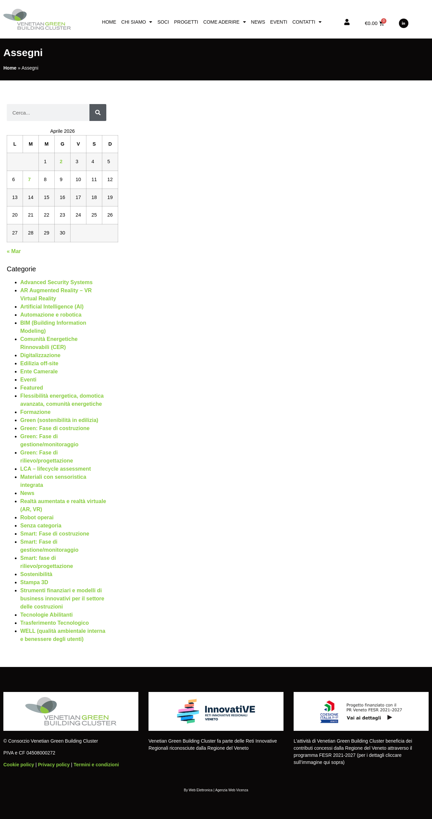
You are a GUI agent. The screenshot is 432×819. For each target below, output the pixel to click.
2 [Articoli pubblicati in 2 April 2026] (61, 161)
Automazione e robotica (50, 315)
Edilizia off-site (39, 363)
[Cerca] (97, 112)
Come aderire (224, 22)
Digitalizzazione (40, 355)
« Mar (14, 251)
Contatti (307, 22)
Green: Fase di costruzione (54, 428)
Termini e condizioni (96, 764)
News (258, 22)
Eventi (279, 22)
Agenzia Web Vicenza (231, 790)
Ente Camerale (39, 371)
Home (109, 22)
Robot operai (37, 517)
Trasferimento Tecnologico (54, 623)
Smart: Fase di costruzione (54, 534)
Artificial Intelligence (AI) (52, 306)
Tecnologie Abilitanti (46, 615)
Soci (163, 22)
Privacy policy (54, 764)
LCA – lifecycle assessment (55, 469)
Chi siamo (136, 22)
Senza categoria (40, 525)
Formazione (35, 412)
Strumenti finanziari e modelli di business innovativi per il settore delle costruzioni (62, 599)
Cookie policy (18, 764)
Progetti (186, 22)
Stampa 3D (34, 582)
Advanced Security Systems (56, 282)
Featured (31, 388)
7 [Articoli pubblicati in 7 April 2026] (29, 179)
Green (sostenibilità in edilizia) (59, 420)
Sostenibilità (36, 574)
